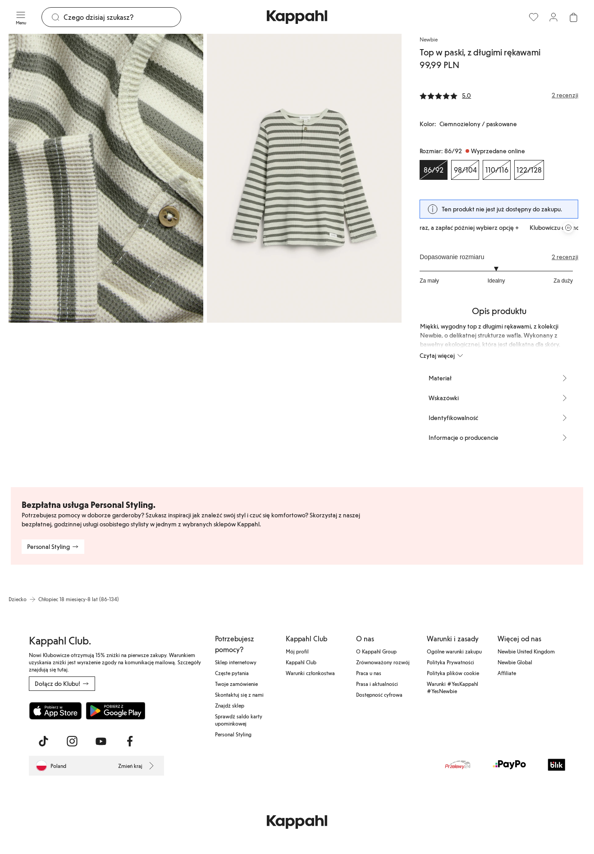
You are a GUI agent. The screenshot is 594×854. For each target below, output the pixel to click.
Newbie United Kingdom (526, 651)
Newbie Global (515, 662)
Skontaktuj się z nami (239, 694)
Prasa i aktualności (377, 683)
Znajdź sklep (229, 705)
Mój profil (297, 651)
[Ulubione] (534, 17)
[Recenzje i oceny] (499, 95)
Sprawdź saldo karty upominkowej (238, 719)
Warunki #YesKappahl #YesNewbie (452, 687)
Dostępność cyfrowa (379, 694)
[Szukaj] (122, 17)
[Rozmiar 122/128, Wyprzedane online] (529, 170)
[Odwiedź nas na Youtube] (101, 741)
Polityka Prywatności (450, 662)
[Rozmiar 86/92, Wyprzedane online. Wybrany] (434, 170)
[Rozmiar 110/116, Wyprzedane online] (497, 170)
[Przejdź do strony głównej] (297, 17)
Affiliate (507, 673)
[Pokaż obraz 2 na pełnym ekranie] (304, 178)
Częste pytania (232, 673)
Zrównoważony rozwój (383, 662)
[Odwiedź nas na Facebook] (130, 741)
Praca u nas (368, 673)
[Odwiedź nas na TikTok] (43, 741)
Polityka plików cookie (453, 673)
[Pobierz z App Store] (55, 711)
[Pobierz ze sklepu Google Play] (115, 711)
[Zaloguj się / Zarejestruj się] (553, 17)
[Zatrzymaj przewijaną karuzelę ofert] (568, 227)
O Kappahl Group (376, 651)
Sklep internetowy (235, 662)
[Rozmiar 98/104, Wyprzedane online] (465, 170)
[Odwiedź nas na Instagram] (72, 741)
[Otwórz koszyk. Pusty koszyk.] (573, 17)
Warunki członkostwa (310, 673)
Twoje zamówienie (236, 683)
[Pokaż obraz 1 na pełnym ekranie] (106, 178)
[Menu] (21, 17)
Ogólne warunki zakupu (454, 651)
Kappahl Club (301, 662)
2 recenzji (565, 256)
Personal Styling (233, 734)
